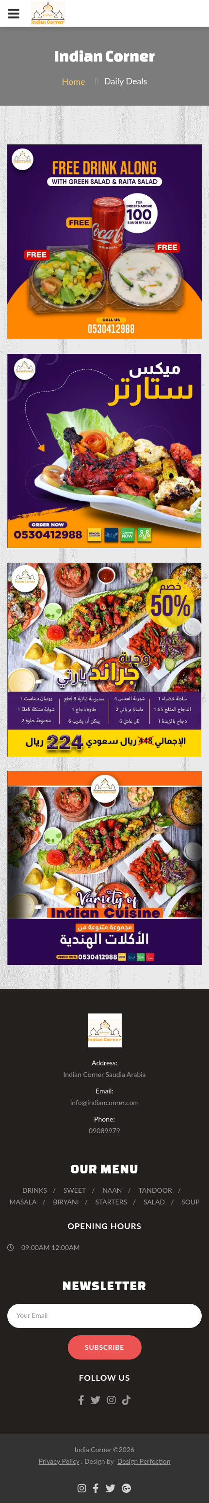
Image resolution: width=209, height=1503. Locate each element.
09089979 (104, 1130)
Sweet (75, 1190)
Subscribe (104, 1347)
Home (73, 81)
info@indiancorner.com (104, 1102)
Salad (154, 1202)
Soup (190, 1202)
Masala (22, 1202)
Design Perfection (144, 1461)
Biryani (66, 1202)
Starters (111, 1202)
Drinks (34, 1190)
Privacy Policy (58, 1461)
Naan (112, 1190)
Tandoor (155, 1190)
